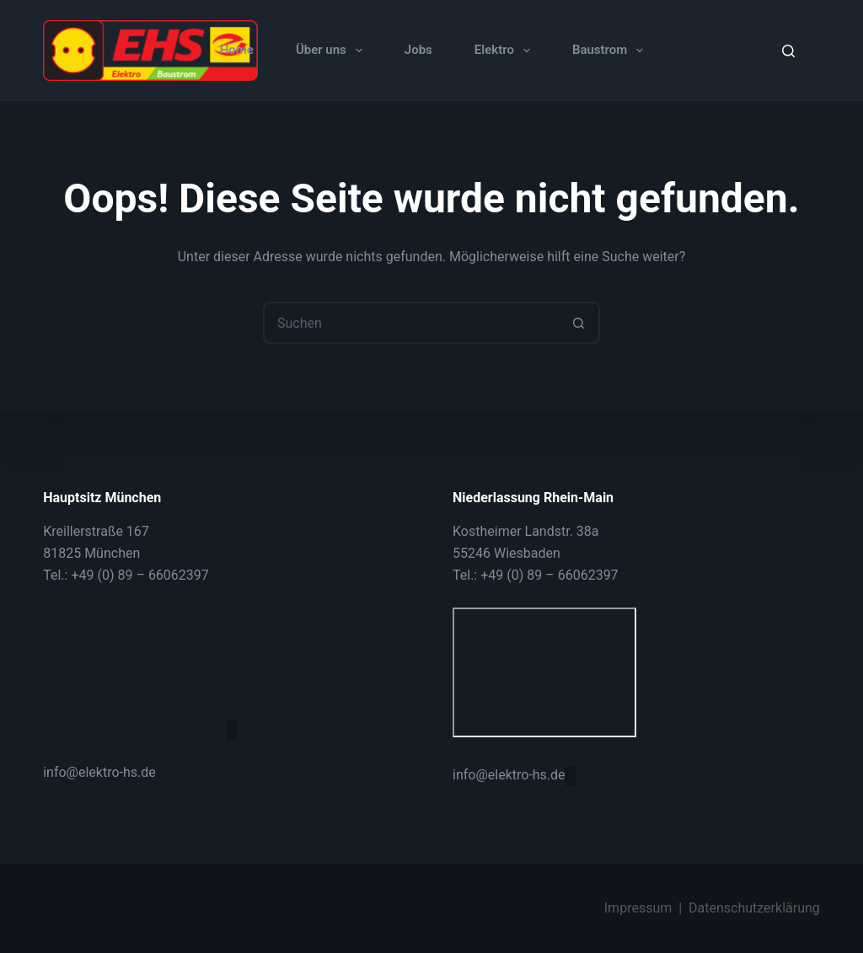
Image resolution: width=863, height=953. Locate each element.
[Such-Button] (579, 323)
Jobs (418, 49)
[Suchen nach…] (410, 323)
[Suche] (788, 51)
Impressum (638, 908)
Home (237, 49)
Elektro (505, 50)
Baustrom (611, 50)
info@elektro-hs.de (99, 771)
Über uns (332, 50)
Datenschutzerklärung (754, 908)
